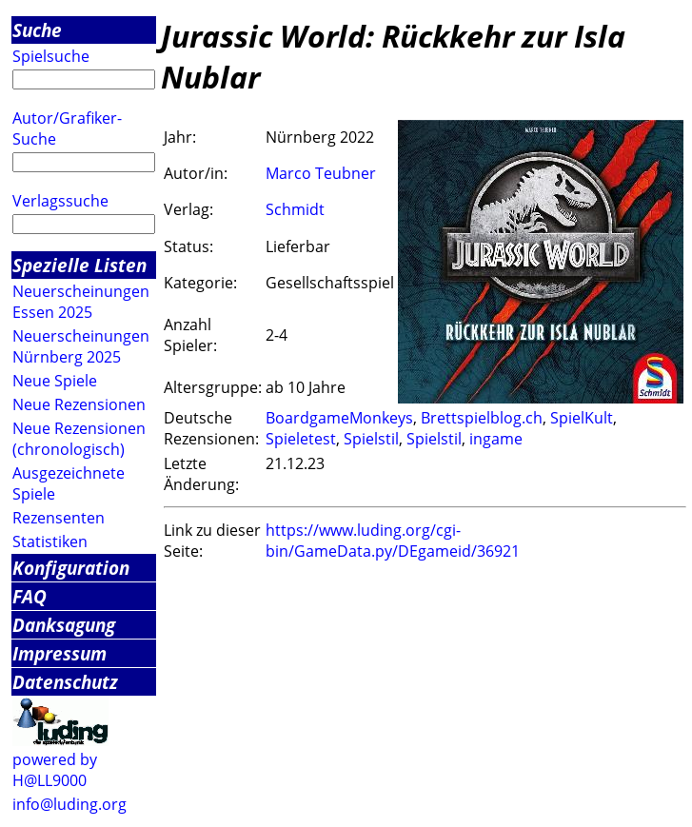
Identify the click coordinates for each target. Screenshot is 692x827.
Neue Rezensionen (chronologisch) (79, 439)
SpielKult (581, 417)
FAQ (29, 596)
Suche (37, 30)
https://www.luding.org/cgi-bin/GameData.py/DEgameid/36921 (393, 540)
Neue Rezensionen (79, 404)
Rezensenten (58, 517)
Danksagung (63, 625)
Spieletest (301, 438)
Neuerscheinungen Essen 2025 (80, 302)
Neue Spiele (54, 380)
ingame (496, 438)
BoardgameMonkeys (339, 417)
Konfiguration (70, 568)
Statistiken (50, 541)
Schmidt (295, 209)
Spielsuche (50, 56)
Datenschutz (65, 682)
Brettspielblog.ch (482, 417)
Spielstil (371, 438)
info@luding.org (69, 804)
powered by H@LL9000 (54, 770)
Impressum (59, 653)
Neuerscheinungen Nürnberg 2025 (80, 346)
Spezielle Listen (79, 265)
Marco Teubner (321, 173)
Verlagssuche (60, 200)
